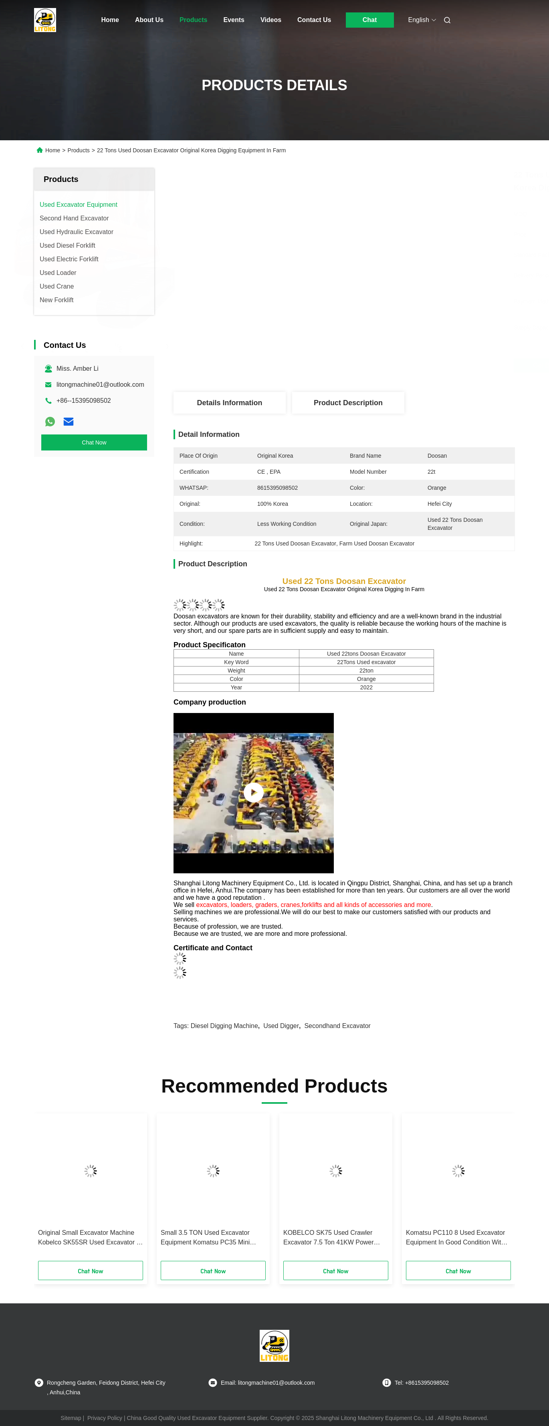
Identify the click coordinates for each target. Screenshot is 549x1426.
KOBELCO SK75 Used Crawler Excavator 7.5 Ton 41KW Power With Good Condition (328, 1238)
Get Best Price (389, 365)
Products (193, 19)
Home (110, 19)
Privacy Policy (104, 1418)
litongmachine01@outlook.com (100, 384)
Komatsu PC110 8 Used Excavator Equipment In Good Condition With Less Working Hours (455, 1238)
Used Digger (281, 1025)
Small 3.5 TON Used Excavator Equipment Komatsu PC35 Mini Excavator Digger (205, 1238)
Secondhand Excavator (337, 1025)
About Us (149, 19)
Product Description (348, 403)
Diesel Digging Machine (224, 1025)
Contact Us (314, 19)
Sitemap (71, 1418)
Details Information (229, 403)
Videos (270, 19)
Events (233, 19)
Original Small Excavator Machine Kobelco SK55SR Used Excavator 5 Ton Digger (89, 1238)
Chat (370, 19)
